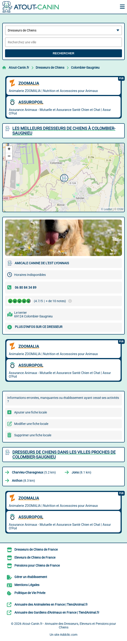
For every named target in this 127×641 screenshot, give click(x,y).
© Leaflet (106, 209)
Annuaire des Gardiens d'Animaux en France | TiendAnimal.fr (56, 612)
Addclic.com (68, 634)
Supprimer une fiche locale (32, 435)
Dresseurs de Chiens (50, 67)
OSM (120, 209)
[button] (63, 177)
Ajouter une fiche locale (30, 412)
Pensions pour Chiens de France (37, 565)
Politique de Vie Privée (29, 593)
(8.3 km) (23, 480)
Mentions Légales (26, 585)
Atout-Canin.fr (19, 67)
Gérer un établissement (30, 577)
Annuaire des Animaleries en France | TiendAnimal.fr (51, 604)
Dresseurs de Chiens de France (36, 549)
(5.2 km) (34, 472)
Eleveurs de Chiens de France (34, 557)
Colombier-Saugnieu (85, 67)
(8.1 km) (81, 472)
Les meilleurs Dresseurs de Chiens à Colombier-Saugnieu (63, 131)
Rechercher (63, 53)
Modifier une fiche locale (31, 424)
